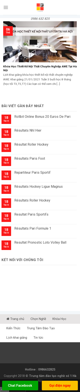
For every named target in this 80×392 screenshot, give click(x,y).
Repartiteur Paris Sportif (32, 172)
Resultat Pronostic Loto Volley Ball (40, 242)
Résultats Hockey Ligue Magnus (38, 187)
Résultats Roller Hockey (32, 200)
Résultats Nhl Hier (27, 130)
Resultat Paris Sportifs (31, 214)
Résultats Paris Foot (29, 158)
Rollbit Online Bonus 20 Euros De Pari (42, 117)
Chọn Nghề (38, 319)
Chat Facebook (20, 385)
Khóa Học (59, 319)
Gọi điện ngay (60, 385)
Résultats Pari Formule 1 (32, 228)
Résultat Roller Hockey (31, 144)
